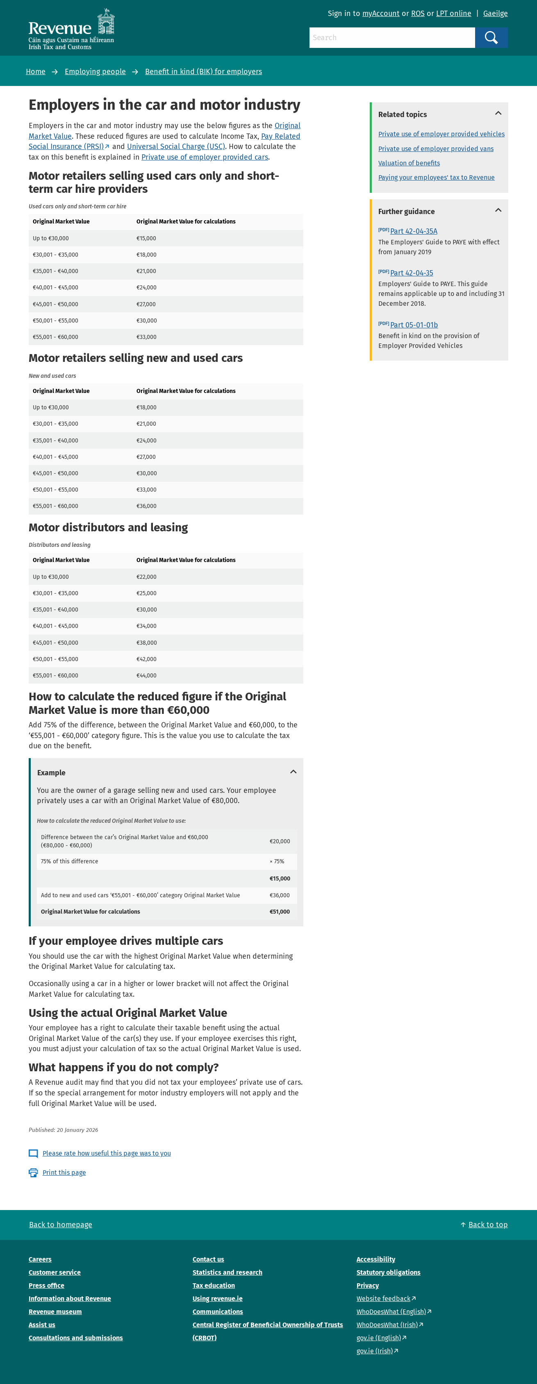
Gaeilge (495, 13)
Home (36, 71)
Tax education (214, 1285)
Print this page (64, 1172)
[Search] (392, 37)
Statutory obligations (389, 1272)
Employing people (95, 71)
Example (51, 772)
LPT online (453, 13)
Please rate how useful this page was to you (107, 1153)
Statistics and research (227, 1272)
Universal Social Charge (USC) (176, 146)
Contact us (208, 1259)
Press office (46, 1285)
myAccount (381, 13)
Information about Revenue (70, 1299)
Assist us (42, 1325)
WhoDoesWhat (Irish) (387, 1325)
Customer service (55, 1272)
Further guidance (406, 211)
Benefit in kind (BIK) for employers (203, 71)
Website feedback (383, 1299)
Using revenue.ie (218, 1299)
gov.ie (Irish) (375, 1351)
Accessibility (376, 1259)
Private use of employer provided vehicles (441, 134)
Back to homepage (60, 1224)
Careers (40, 1259)
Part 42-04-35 (411, 273)
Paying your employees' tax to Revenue (436, 177)
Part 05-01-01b (414, 325)
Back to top (488, 1224)
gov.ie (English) (379, 1338)
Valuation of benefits (409, 163)
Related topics (402, 114)
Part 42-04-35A (413, 231)
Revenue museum (55, 1312)
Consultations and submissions (76, 1338)
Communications (218, 1312)
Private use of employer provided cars (204, 157)
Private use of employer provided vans (436, 149)
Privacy (368, 1285)
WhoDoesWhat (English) (391, 1312)
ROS (418, 13)
